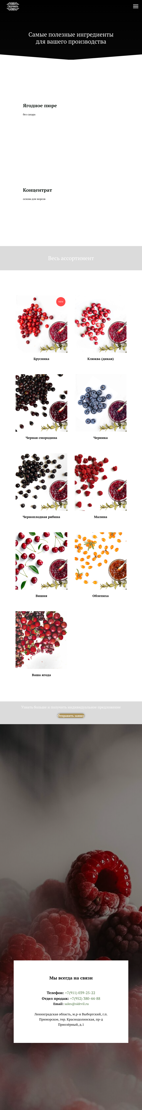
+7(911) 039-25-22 (80, 992)
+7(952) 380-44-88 (85, 998)
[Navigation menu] (135, 6)
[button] (41, 328)
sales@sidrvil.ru (77, 1003)
